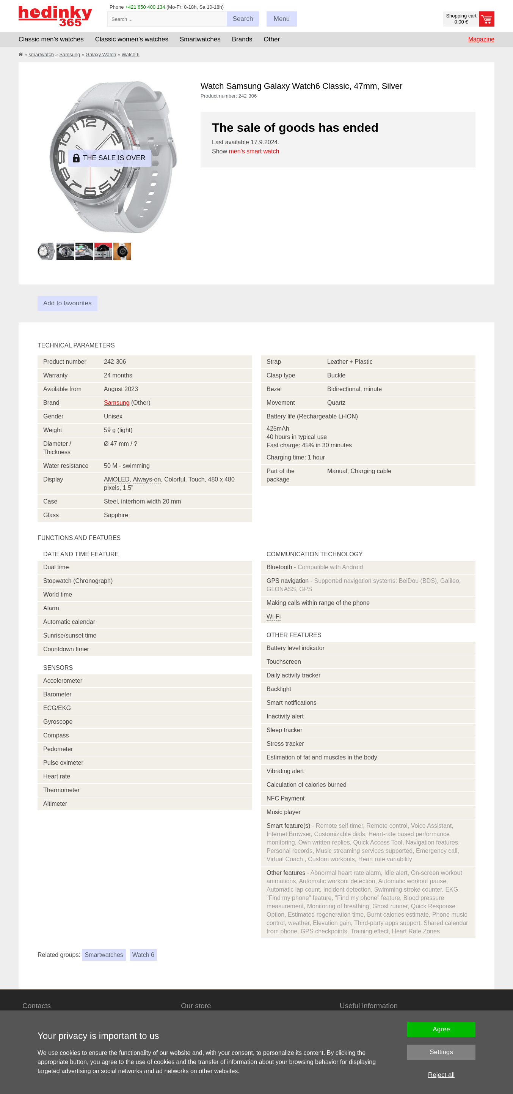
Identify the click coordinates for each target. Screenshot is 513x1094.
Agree (441, 1029)
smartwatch (40, 54)
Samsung (69, 54)
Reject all (441, 1074)
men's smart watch (254, 151)
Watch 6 (131, 54)
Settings (441, 1052)
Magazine (481, 39)
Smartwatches (104, 955)
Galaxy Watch (101, 54)
